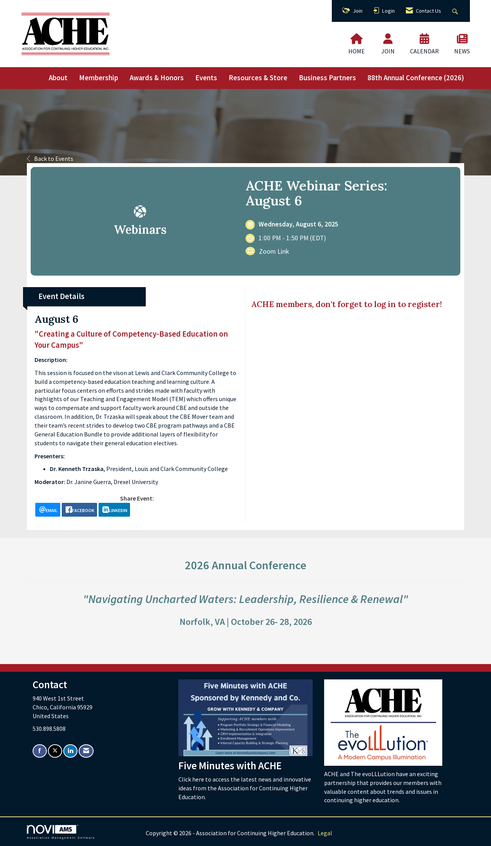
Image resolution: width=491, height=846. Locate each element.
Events (206, 77)
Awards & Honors (157, 77)
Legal (325, 833)
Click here (191, 779)
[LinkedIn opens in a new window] (114, 510)
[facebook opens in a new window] (79, 510)
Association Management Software (61, 832)
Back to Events (50, 158)
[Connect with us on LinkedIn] (70, 751)
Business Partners (327, 77)
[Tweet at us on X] (55, 751)
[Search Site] (456, 11)
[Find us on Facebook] (40, 751)
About (58, 77)
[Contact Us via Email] (86, 751)
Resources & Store (258, 77)
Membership (98, 77)
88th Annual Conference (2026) (415, 77)
